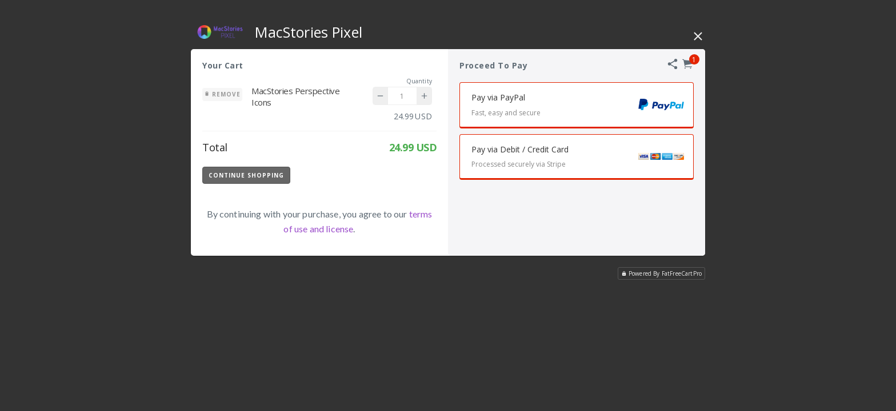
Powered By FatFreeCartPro (661, 273)
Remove (222, 94)
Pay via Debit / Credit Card (582, 158)
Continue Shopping (246, 175)
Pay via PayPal (582, 106)
